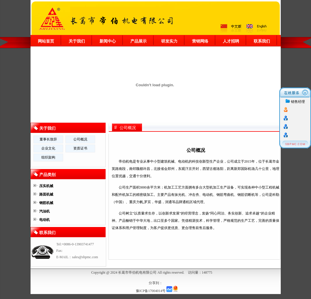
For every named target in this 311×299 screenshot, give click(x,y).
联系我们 (262, 41)
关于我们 (77, 41)
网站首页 (46, 41)
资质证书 (80, 148)
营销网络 (200, 41)
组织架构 (48, 157)
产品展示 (138, 41)
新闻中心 (107, 41)
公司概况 (128, 128)
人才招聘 (231, 41)
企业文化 (48, 148)
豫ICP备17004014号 (151, 291)
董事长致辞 (48, 139)
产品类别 (47, 175)
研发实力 (169, 41)
